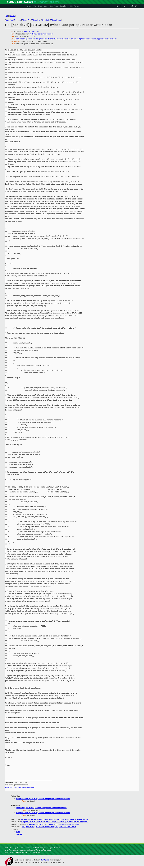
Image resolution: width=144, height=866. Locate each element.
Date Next (17, 20)
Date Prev (9, 20)
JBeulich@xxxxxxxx (30, 31)
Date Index (46, 20)
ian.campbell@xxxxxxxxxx (80, 39)
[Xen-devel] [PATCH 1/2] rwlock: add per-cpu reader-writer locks (41, 808)
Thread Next (36, 20)
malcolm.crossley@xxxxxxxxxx (41, 34)
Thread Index (56, 20)
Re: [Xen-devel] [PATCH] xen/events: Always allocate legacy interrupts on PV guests (54, 822)
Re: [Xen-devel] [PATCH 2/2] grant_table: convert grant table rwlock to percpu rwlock (54, 819)
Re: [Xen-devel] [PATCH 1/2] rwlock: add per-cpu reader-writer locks (43, 799)
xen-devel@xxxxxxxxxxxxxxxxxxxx (103, 39)
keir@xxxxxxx (41, 39)
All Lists (12, 16)
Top (7, 16)
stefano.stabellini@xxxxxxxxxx (58, 39)
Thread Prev (26, 20)
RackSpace (44, 860)
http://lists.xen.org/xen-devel (20, 787)
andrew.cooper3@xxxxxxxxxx (24, 39)
